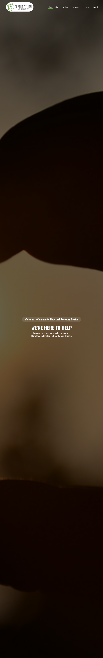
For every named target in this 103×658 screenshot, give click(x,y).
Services (65, 7)
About (57, 7)
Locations (76, 7)
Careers (87, 7)
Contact (95, 7)
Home (50, 7)
